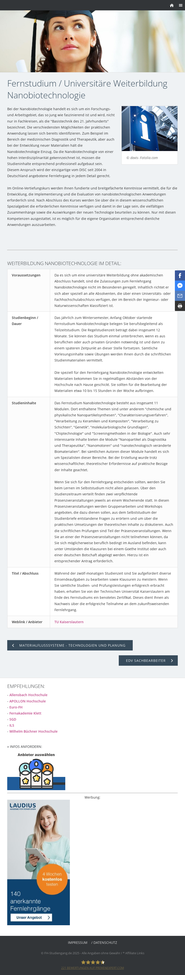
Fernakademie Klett (25, 713)
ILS (11, 725)
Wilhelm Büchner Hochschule (33, 731)
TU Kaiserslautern (69, 622)
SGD (12, 719)
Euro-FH (16, 707)
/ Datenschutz (104, 942)
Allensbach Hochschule (28, 695)
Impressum (77, 942)
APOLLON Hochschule (27, 701)
